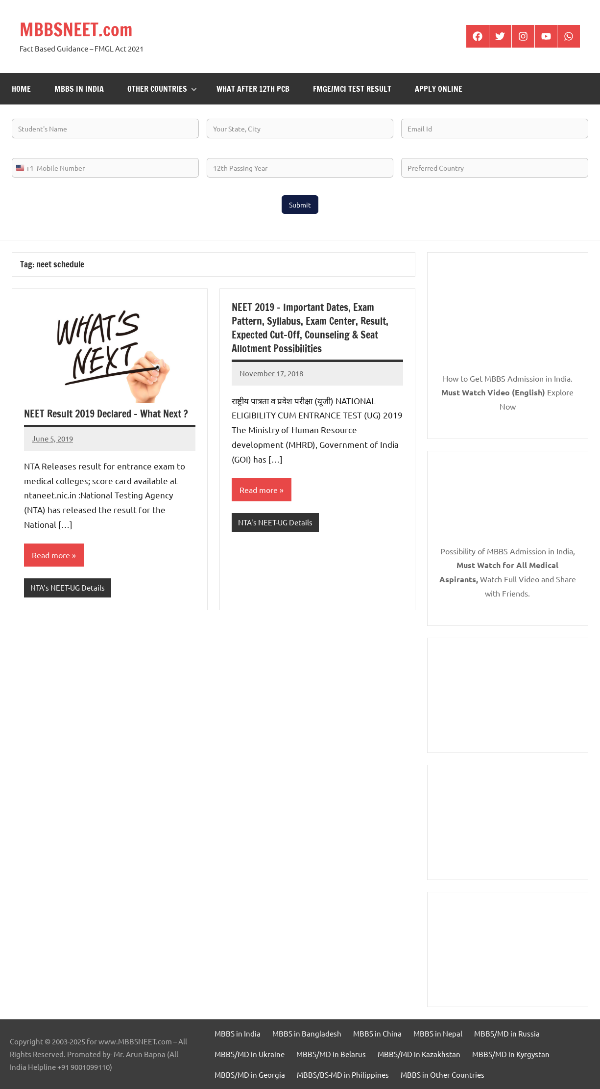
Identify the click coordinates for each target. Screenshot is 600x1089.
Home (21, 88)
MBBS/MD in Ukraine (250, 1054)
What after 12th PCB (252, 88)
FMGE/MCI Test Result (352, 88)
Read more (51, 555)
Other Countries (162, 88)
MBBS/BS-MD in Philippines (343, 1074)
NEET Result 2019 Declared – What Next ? (106, 414)
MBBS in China (377, 1033)
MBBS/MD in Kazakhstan (419, 1054)
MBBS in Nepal (437, 1033)
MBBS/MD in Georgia (250, 1074)
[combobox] (23, 167)
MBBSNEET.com (76, 29)
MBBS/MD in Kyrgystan (511, 1054)
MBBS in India (79, 88)
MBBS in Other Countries (442, 1074)
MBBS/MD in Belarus (331, 1054)
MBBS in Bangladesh (306, 1033)
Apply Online (438, 88)
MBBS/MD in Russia (507, 1033)
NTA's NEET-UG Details (67, 587)
